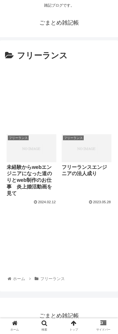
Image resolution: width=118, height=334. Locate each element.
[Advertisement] (59, 95)
